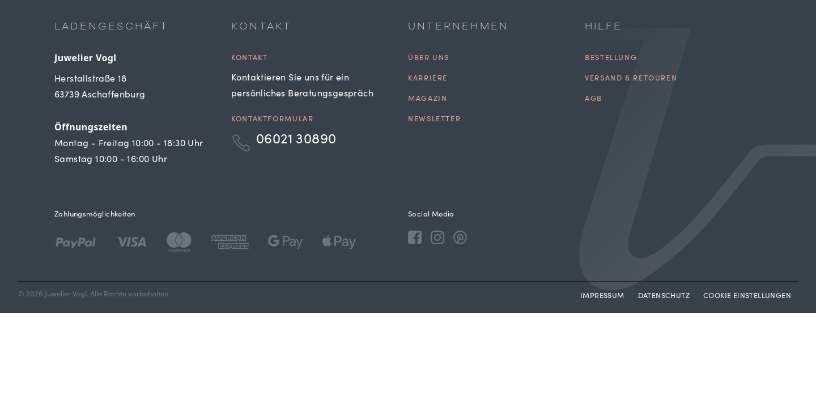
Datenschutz (664, 296)
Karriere (428, 79)
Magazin (427, 99)
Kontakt (249, 58)
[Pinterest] (460, 236)
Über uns (428, 58)
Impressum (602, 296)
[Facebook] (415, 236)
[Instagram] (437, 236)
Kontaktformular (272, 120)
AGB (593, 99)
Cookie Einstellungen (747, 296)
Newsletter (434, 120)
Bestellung (611, 58)
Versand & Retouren (631, 79)
